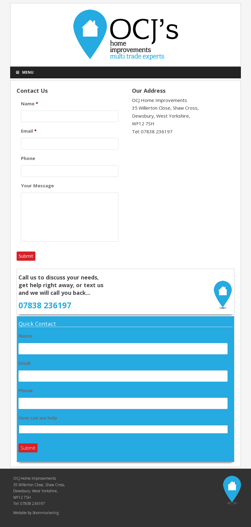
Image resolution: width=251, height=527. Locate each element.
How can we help (37, 418)
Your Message (37, 186)
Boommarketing (45, 512)
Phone (28, 158)
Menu (24, 72)
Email (29, 131)
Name (29, 104)
